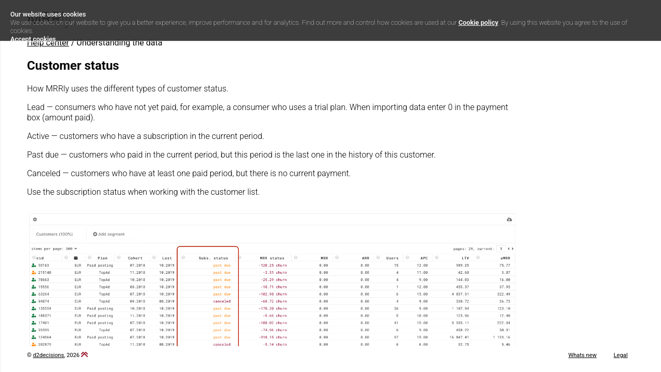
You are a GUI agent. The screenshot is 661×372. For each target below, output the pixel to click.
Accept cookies (33, 39)
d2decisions (48, 355)
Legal (620, 355)
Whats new (582, 355)
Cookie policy (478, 22)
